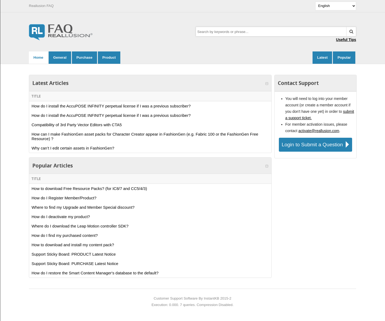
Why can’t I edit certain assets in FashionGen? (73, 148)
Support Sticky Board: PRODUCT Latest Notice (74, 254)
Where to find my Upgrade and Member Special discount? (83, 207)
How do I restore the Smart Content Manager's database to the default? (95, 273)
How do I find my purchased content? (65, 235)
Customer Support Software (176, 298)
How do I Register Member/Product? (64, 198)
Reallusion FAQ (41, 6)
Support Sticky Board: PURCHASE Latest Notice (75, 263)
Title (36, 96)
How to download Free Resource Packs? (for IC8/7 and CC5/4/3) (89, 188)
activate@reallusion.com (318, 131)
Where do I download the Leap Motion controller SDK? (80, 226)
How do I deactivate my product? (61, 216)
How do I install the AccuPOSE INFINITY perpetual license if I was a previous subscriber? (111, 106)
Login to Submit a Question (317, 144)
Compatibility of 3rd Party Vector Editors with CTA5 (77, 124)
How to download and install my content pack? (73, 244)
